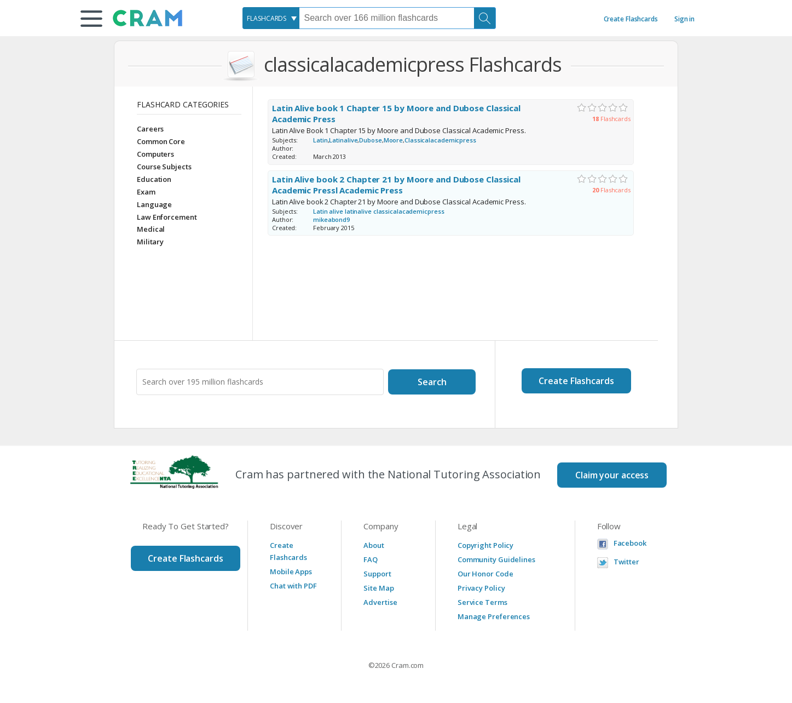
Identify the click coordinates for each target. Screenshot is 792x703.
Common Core (161, 141)
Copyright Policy (485, 545)
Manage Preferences (494, 616)
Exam (146, 192)
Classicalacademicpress (440, 140)
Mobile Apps (291, 571)
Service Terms (482, 602)
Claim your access (612, 475)
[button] (91, 18)
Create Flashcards (631, 19)
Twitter (626, 562)
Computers (155, 154)
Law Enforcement (167, 217)
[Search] (485, 18)
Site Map (378, 588)
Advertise (380, 602)
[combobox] (270, 18)
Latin (320, 140)
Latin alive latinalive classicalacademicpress (378, 211)
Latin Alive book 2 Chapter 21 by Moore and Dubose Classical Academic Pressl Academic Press (396, 185)
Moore (393, 140)
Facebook (630, 543)
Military (150, 242)
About (373, 545)
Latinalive (343, 140)
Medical (151, 229)
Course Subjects (164, 167)
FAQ (370, 559)
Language (154, 204)
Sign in (684, 19)
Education (154, 179)
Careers (150, 129)
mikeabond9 (332, 219)
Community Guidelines (496, 559)
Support (377, 574)
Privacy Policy (481, 588)
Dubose (370, 140)
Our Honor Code (485, 574)
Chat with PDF (293, 586)
